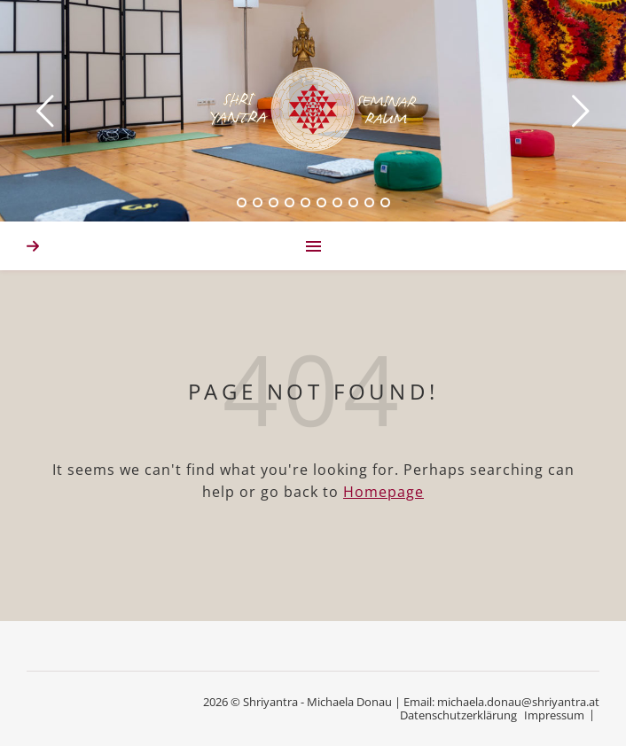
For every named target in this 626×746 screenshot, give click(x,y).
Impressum (554, 715)
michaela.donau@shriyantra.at (518, 702)
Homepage (383, 491)
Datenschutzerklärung (458, 715)
